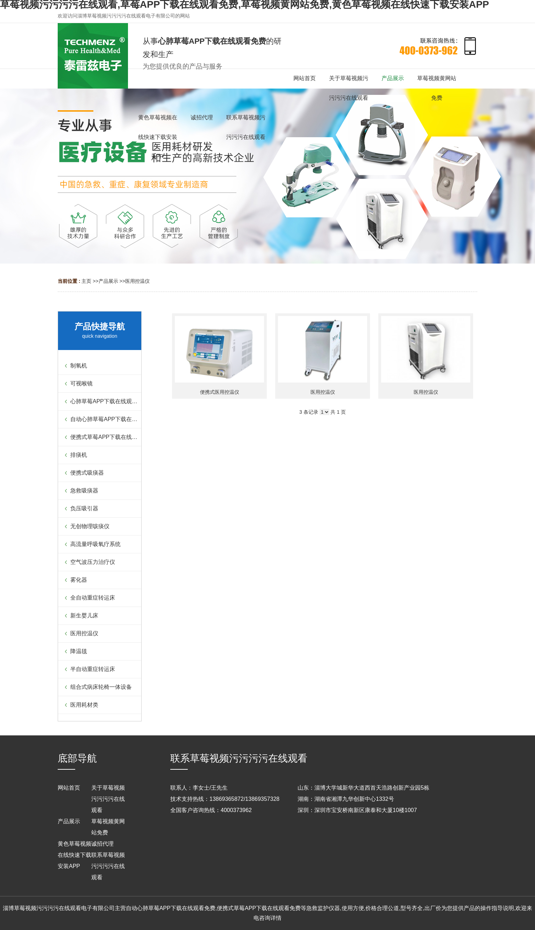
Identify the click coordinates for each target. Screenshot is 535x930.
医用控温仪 (137, 281)
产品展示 (108, 281)
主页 (86, 281)
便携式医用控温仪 (219, 392)
